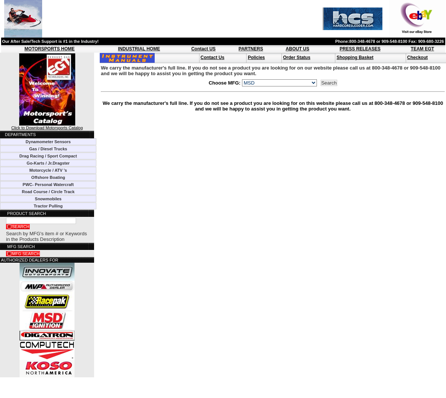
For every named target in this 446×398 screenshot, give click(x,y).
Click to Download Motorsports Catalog (47, 126)
